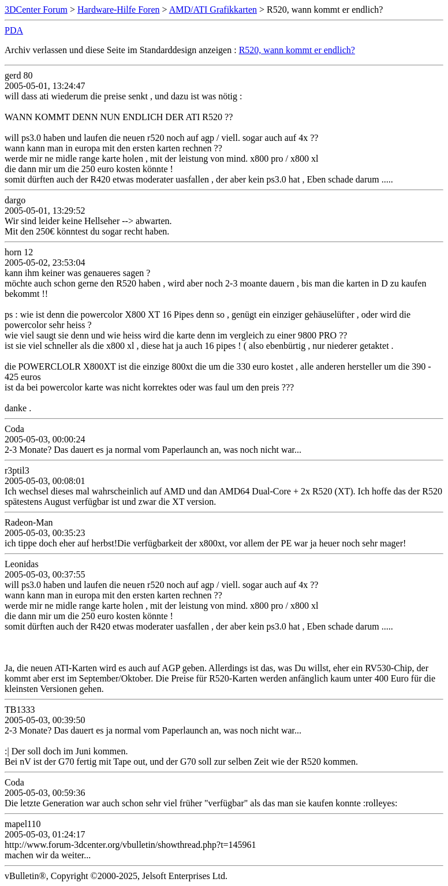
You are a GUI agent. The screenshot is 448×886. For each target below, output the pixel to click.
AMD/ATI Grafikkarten (213, 9)
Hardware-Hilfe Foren (118, 9)
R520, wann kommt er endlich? (297, 50)
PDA (14, 30)
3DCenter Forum (36, 9)
